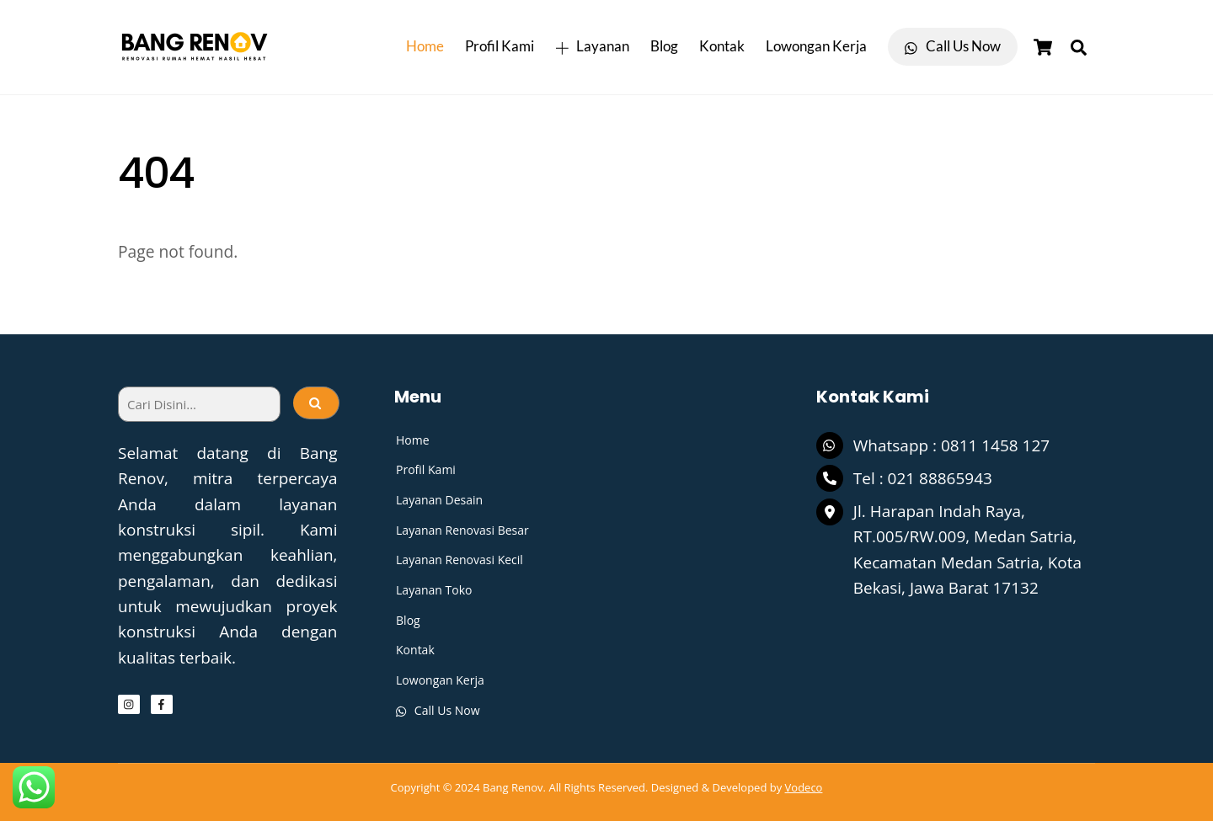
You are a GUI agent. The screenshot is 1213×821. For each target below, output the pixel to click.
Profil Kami (499, 46)
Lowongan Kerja (816, 46)
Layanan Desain (439, 500)
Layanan (592, 46)
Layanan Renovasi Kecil (459, 560)
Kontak (722, 46)
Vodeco (804, 786)
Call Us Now (953, 46)
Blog (664, 46)
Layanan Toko (434, 590)
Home (425, 46)
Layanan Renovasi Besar (462, 530)
